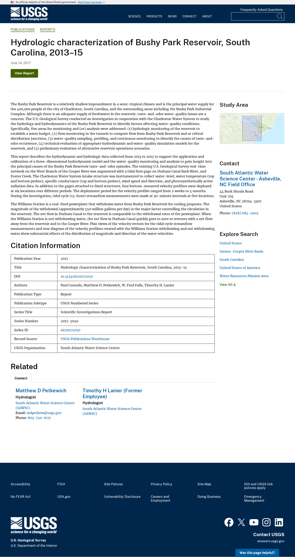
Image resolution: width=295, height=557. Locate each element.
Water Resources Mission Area (244, 276)
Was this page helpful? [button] (257, 553)
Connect (189, 16)
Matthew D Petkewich (41, 390)
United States (231, 243)
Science (134, 16)
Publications (23, 30)
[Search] (280, 16)
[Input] (257, 16)
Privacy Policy (161, 484)
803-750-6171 (39, 418)
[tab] (21, 378)
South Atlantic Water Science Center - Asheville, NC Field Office (250, 178)
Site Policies (113, 484)
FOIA (61, 484)
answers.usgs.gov (270, 541)
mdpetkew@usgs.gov (44, 413)
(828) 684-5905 (245, 213)
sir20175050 (70, 330)
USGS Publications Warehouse (85, 339)
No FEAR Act (21, 497)
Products (154, 16)
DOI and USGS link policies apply (258, 486)
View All (228, 285)
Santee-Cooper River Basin (241, 251)
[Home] (29, 20)
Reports (47, 30)
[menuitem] (134, 14)
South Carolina (232, 260)
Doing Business (209, 497)
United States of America (240, 268)
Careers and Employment (160, 499)
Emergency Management (254, 499)
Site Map (204, 484)
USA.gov (63, 497)
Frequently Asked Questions (261, 10)
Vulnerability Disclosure (122, 497)
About (207, 16)
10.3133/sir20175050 (77, 276)
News (172, 16)
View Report (24, 73)
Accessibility (20, 484)
